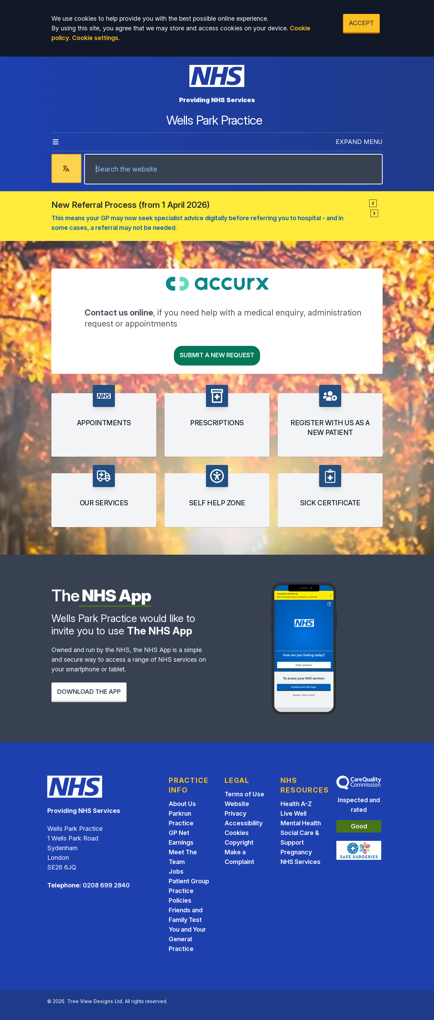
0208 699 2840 (106, 885)
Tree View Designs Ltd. (95, 1001)
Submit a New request (217, 355)
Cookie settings (95, 37)
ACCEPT (361, 23)
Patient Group (189, 881)
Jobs (176, 871)
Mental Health (300, 823)
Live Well (293, 813)
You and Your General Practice (187, 939)
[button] (373, 203)
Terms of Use (244, 794)
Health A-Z (296, 803)
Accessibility (244, 823)
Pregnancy (296, 852)
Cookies (237, 832)
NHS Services (300, 861)
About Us (182, 803)
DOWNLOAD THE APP (89, 691)
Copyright (239, 842)
